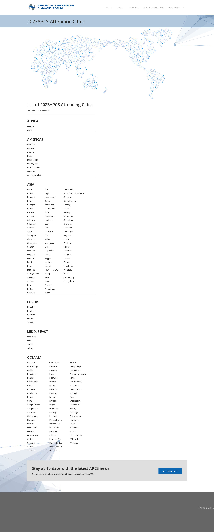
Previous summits (153, 7)
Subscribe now (176, 7)
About (120, 7)
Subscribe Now (170, 471)
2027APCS (134, 7)
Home (109, 7)
